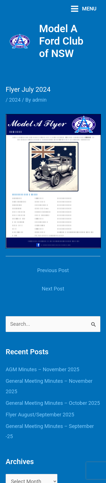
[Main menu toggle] (83, 8)
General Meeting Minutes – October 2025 (53, 403)
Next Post (53, 289)
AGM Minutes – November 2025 (42, 369)
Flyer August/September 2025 (40, 415)
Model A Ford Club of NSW (61, 41)
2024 (15, 100)
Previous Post (53, 270)
